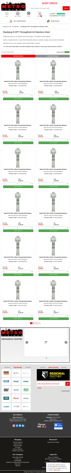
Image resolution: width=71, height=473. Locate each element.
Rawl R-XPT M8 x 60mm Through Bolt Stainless (17, 125)
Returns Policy (18, 444)
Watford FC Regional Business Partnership (17, 462)
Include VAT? (60, 52)
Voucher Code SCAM (17, 450)
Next (66, 342)
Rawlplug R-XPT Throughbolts (11, 26)
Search (66, 8)
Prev (26, 342)
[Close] (68, 465)
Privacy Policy (53, 460)
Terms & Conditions (53, 457)
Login (15, 16)
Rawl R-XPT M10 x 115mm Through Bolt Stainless (18, 301)
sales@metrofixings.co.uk (55, 420)
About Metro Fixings (17, 457)
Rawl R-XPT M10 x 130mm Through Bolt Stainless (53, 301)
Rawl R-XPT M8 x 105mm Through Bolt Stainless (18, 213)
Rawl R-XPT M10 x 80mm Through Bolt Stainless (18, 257)
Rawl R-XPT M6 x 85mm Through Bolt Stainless (53, 81)
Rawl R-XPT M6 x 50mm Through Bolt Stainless (17, 81)
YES (67, 52)
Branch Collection (17, 449)
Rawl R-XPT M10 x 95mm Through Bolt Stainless (53, 257)
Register (19, 16)
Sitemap (18, 465)
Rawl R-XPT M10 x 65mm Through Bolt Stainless (53, 213)
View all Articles (65, 390)
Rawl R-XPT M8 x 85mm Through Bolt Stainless (17, 169)
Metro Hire (17, 464)
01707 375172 (56, 417)
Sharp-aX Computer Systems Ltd (38, 471)
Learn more (57, 470)
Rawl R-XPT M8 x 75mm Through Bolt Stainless (53, 125)
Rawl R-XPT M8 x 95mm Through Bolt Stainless (53, 169)
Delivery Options (17, 445)
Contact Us (18, 458)
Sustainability (17, 460)
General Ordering (17, 442)
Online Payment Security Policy (53, 462)
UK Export (17, 447)
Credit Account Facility (53, 442)
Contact (28, 16)
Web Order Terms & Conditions (53, 458)
